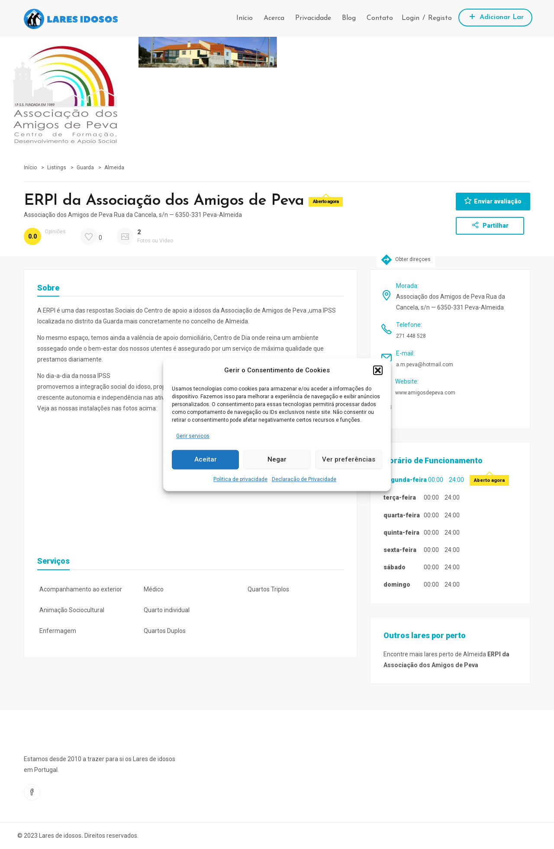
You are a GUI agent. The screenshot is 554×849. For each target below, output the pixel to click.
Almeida (114, 168)
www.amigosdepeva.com (425, 393)
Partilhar (490, 225)
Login (410, 18)
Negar (277, 460)
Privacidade (313, 18)
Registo (440, 18)
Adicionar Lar (495, 16)
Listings (56, 168)
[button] (378, 370)
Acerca (274, 18)
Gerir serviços (192, 436)
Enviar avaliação (493, 201)
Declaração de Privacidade (304, 479)
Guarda (85, 168)
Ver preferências (348, 460)
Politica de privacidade (240, 479)
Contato (380, 18)
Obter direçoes (406, 259)
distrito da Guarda (98, 321)
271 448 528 (411, 336)
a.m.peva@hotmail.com (424, 365)
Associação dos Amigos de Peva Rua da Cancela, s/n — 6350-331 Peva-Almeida (133, 214)
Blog (349, 18)
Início (244, 18)
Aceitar (205, 460)
